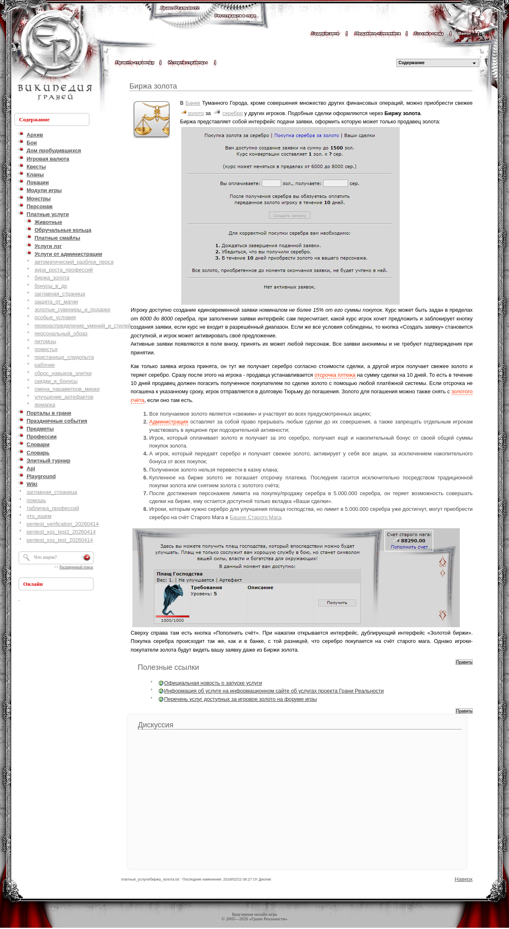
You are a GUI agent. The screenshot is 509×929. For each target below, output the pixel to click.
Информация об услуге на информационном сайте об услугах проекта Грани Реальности (274, 691)
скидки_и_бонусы (55, 381)
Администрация (168, 422)
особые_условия (55, 317)
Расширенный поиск (76, 567)
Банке (192, 103)
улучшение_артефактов (63, 397)
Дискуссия (155, 725)
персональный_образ (60, 333)
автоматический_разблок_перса (73, 262)
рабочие (44, 365)
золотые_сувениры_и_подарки (72, 309)
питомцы (45, 341)
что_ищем (38, 516)
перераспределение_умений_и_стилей (82, 326)
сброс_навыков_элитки (62, 373)
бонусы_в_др (50, 286)
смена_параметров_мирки (66, 389)
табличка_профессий (52, 508)
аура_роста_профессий (63, 270)
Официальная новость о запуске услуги (213, 683)
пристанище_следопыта (64, 357)
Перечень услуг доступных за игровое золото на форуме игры (240, 699)
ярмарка (44, 405)
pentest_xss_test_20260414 (59, 540)
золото (195, 113)
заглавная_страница (59, 294)
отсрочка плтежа (335, 375)
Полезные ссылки (168, 667)
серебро (233, 113)
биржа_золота (51, 277)
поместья (46, 349)
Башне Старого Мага (255, 517)
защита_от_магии (56, 301)
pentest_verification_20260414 (62, 524)
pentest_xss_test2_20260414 (61, 532)
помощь (36, 500)
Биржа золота (153, 86)
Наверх (464, 879)
